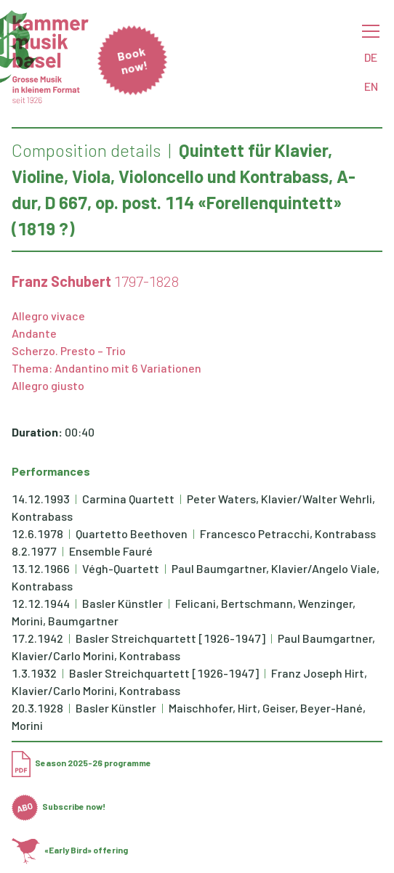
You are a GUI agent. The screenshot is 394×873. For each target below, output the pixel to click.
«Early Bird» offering (70, 850)
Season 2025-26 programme (81, 763)
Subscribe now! (58, 806)
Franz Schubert (61, 281)
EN (371, 86)
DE (370, 57)
